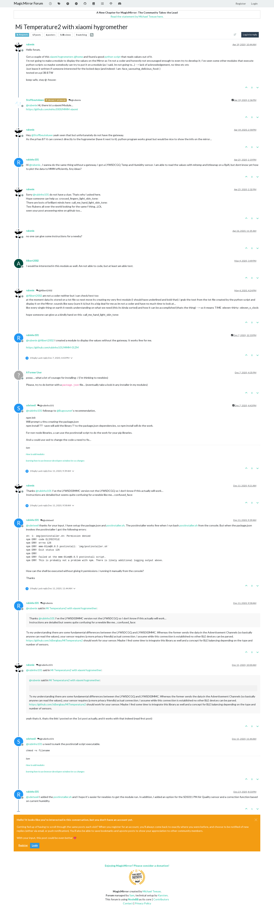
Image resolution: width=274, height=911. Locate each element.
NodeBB (133, 899)
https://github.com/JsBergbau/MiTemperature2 (54, 640)
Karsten (163, 895)
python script (113, 56)
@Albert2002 (44, 290)
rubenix (30, 44)
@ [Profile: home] (78, 56)
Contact (128, 903)
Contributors (161, 899)
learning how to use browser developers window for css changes (55, 460)
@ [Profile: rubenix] (31, 105)
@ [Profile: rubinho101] (41, 194)
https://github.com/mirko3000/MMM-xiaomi (52, 109)
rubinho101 (32, 159)
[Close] (256, 820)
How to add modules (35, 454)
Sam (131, 895)
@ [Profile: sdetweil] (32, 525)
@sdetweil (47, 520)
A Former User (34, 372)
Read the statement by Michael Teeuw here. (137, 16)
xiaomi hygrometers (61, 56)
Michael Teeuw (152, 891)
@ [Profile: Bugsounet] (64, 410)
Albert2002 (32, 260)
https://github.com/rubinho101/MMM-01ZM (52, 347)
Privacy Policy (143, 903)
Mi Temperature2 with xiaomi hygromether (71, 608)
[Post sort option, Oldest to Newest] (235, 34)
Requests (22, 35)
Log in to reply (250, 34)
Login (35, 845)
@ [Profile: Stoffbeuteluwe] (42, 135)
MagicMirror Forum (28, 3)
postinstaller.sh (115, 525)
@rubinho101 (45, 405)
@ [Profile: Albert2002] (34, 295)
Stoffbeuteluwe (35, 100)
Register (23, 845)
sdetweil (31, 405)
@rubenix (74, 100)
